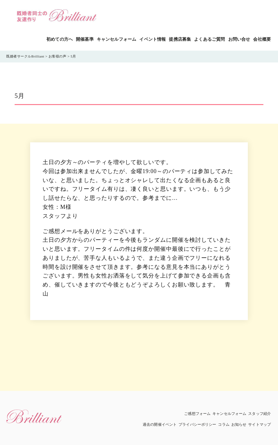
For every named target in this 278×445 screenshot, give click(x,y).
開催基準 (85, 39)
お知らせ (238, 424)
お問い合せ (239, 39)
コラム (223, 424)
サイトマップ (259, 424)
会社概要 (262, 39)
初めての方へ (59, 39)
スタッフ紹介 (259, 413)
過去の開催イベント (160, 424)
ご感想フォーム (197, 413)
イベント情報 (152, 39)
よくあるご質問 (209, 39)
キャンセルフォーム (116, 39)
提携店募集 (180, 39)
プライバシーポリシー (197, 424)
